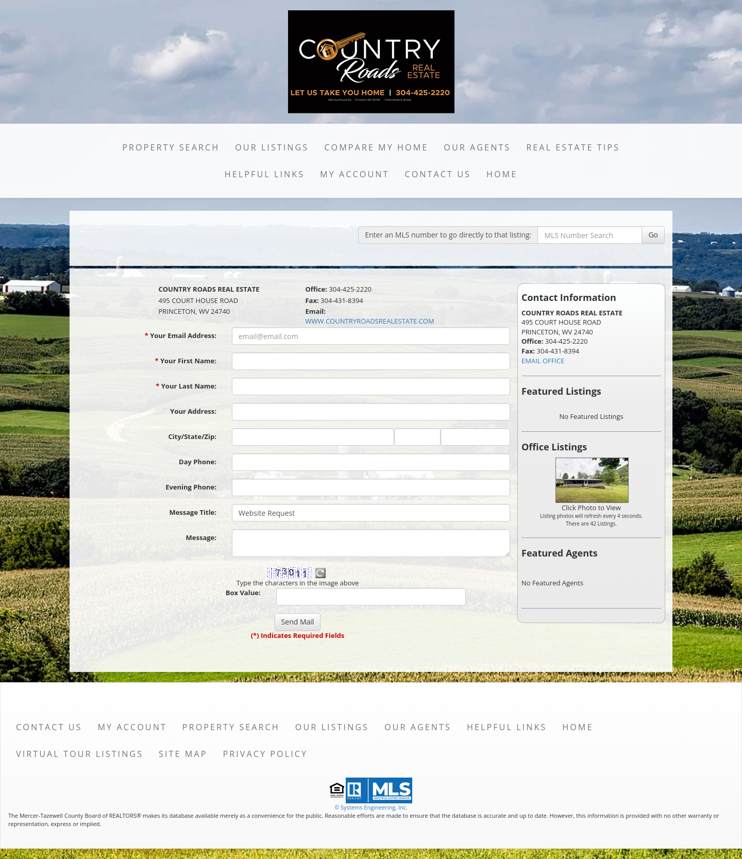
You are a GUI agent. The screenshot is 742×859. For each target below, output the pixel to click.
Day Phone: (197, 461)
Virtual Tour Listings (79, 754)
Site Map (183, 754)
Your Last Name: (186, 386)
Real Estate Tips (573, 147)
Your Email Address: (180, 335)
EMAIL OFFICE (543, 360)
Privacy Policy (265, 754)
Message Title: (192, 512)
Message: (201, 537)
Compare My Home (376, 147)
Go (653, 235)
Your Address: (193, 411)
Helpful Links (265, 174)
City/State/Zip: (192, 436)
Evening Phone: (190, 487)
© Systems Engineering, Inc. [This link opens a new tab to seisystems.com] (371, 807)
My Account (354, 174)
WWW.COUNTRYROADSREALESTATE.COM (369, 321)
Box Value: (243, 592)
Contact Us (437, 174)
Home (501, 174)
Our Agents (477, 147)
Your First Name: (185, 360)
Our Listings (272, 147)
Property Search (171, 147)
